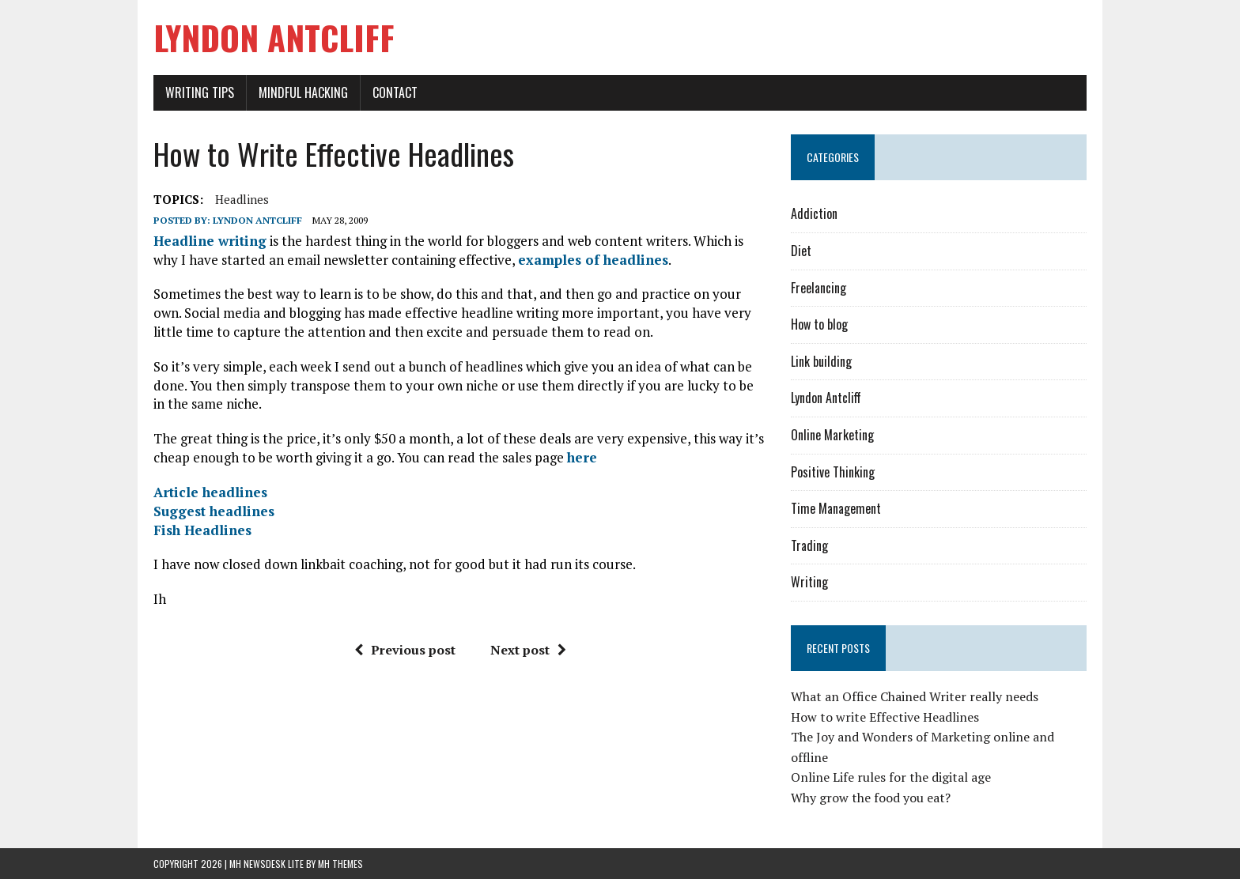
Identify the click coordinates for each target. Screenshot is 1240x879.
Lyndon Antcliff (257, 220)
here (582, 457)
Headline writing (210, 241)
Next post (528, 649)
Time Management (836, 508)
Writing (809, 581)
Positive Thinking (833, 471)
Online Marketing (832, 434)
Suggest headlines (213, 511)
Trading (809, 545)
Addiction (814, 213)
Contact (395, 92)
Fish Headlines (202, 530)
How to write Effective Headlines (885, 717)
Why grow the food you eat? (871, 797)
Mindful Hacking (303, 92)
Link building (821, 361)
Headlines (242, 199)
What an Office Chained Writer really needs (914, 696)
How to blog (819, 324)
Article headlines (210, 492)
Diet (801, 250)
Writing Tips (199, 92)
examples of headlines (593, 260)
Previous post (405, 649)
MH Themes (340, 863)
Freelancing (818, 287)
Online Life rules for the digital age (891, 777)
